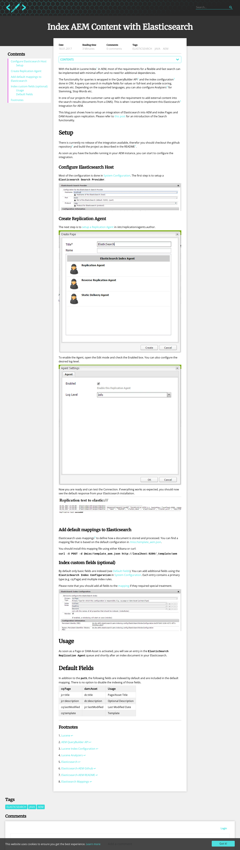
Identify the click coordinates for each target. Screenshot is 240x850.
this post (120, 116)
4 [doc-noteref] (167, 86)
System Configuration (117, 175)
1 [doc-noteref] (96, 68)
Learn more (93, 844)
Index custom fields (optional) (29, 86)
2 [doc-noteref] (138, 78)
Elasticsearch (69, 760)
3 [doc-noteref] (174, 78)
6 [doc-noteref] (72, 145)
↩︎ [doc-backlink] (72, 734)
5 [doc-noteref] (180, 101)
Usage (20, 90)
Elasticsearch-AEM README (78, 773)
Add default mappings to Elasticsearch (26, 79)
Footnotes (17, 100)
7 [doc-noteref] (135, 145)
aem (165, 49)
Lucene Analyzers (72, 753)
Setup (19, 65)
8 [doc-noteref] (95, 537)
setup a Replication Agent (98, 226)
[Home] (16, 13)
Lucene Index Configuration (78, 747)
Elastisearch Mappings (75, 780)
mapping (123, 585)
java (157, 49)
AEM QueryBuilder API (74, 740)
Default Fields (24, 94)
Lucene (65, 734)
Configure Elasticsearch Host (29, 61)
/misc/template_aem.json (145, 542)
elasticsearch (142, 49)
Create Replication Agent (26, 71)
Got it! (223, 843)
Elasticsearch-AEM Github (77, 767)
